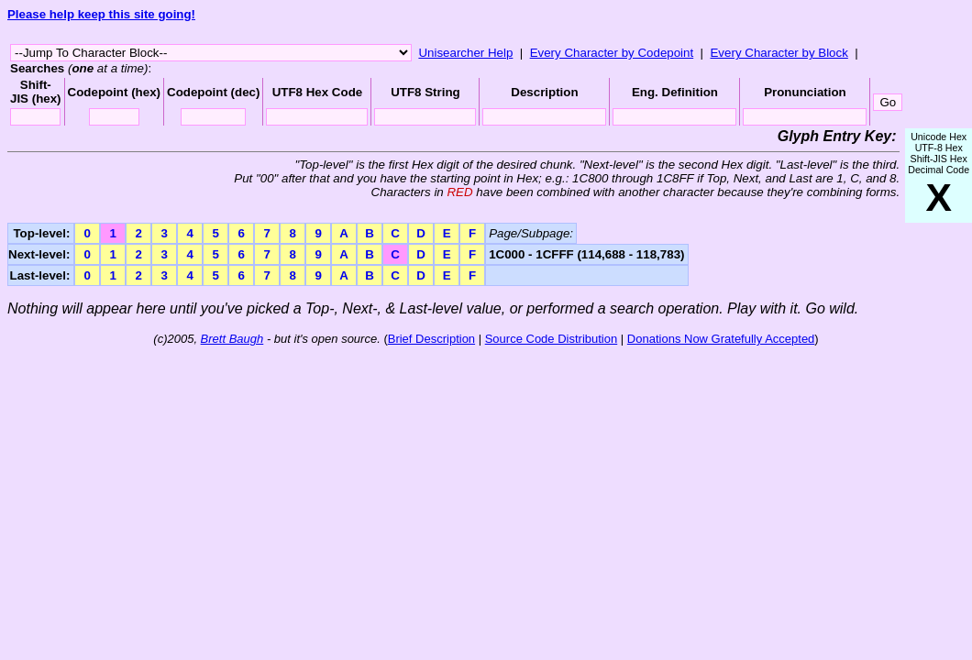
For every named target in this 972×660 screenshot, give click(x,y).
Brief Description (431, 339)
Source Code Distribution (551, 339)
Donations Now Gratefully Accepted (721, 339)
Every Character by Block (778, 53)
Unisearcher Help (465, 53)
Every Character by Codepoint (612, 53)
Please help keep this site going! (101, 14)
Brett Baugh (232, 339)
